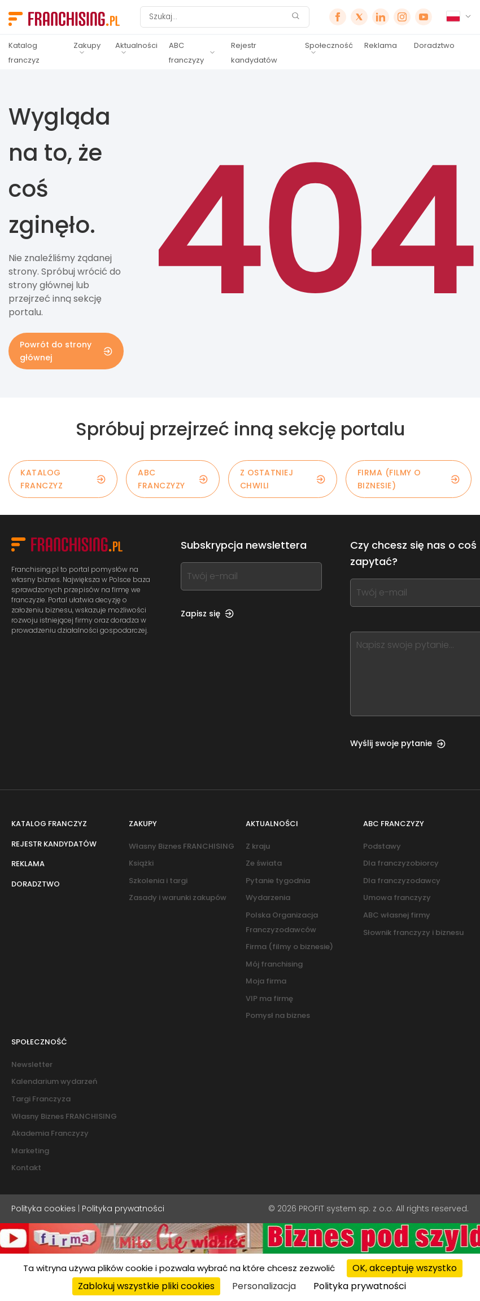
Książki (141, 863)
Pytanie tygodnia (278, 880)
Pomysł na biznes (278, 1015)
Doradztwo (434, 45)
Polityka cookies (43, 1208)
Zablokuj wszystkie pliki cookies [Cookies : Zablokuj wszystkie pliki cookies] (146, 1286)
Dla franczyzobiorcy (401, 863)
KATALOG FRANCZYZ (63, 479)
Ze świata (264, 863)
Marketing (30, 1150)
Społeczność (329, 45)
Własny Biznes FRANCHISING (181, 846)
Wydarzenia (268, 897)
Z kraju (258, 846)
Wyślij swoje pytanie (398, 743)
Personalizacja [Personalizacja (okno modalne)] (264, 1286)
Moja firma (266, 981)
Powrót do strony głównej (66, 351)
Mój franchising (274, 964)
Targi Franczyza (41, 1098)
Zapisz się (207, 613)
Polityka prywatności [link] (359, 1286)
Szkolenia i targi (158, 880)
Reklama (380, 45)
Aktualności (136, 45)
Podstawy (382, 846)
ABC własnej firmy (396, 915)
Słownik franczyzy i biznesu (413, 932)
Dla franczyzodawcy (401, 880)
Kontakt (26, 1167)
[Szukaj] (217, 16)
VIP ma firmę (269, 998)
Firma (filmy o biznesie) (408, 479)
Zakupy (87, 45)
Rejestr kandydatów (254, 52)
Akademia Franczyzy (50, 1133)
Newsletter (32, 1064)
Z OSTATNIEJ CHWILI (282, 479)
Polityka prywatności (123, 1208)
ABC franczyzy (186, 52)
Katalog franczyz (24, 52)
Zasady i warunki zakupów (177, 897)
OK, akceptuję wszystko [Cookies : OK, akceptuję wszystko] (404, 1268)
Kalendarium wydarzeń (54, 1081)
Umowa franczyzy (397, 897)
